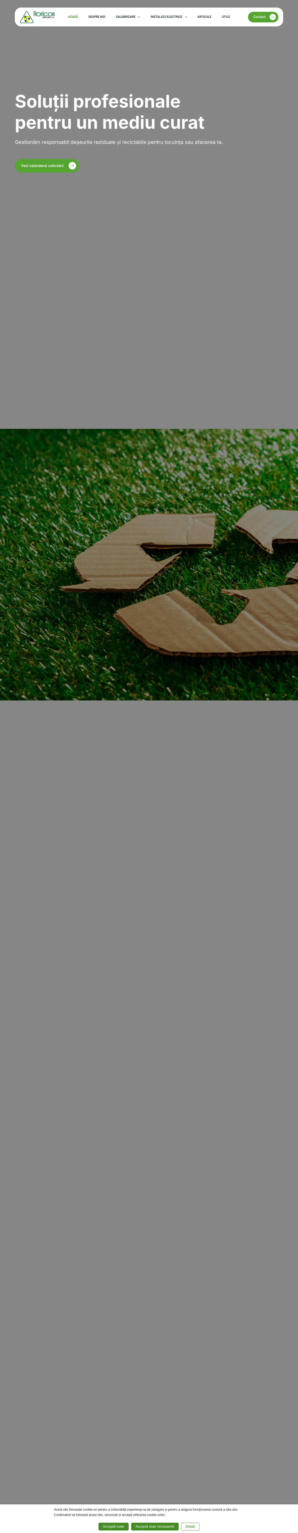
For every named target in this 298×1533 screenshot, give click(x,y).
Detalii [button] (190, 1526)
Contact (265, 17)
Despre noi (96, 17)
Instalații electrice (170, 17)
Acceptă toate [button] (113, 1526)
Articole (204, 17)
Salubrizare (129, 17)
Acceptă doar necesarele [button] (154, 1526)
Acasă (73, 17)
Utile (226, 17)
